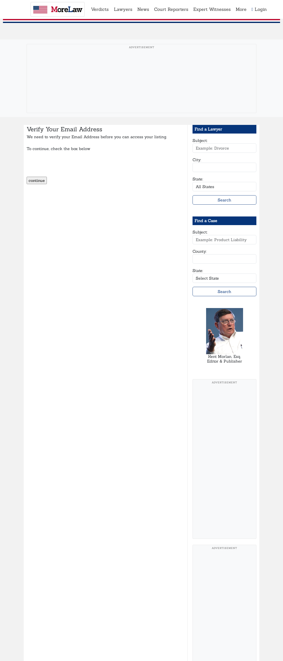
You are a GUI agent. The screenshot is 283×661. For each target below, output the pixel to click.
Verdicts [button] (100, 9)
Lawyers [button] (123, 9)
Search (224, 199)
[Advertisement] (141, 86)
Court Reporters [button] (171, 9)
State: (198, 178)
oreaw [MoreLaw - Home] (57, 9)
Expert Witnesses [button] (212, 9)
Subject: (200, 140)
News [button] (143, 9)
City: (197, 159)
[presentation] (64, 167)
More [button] (241, 9)
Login (259, 9)
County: (200, 251)
